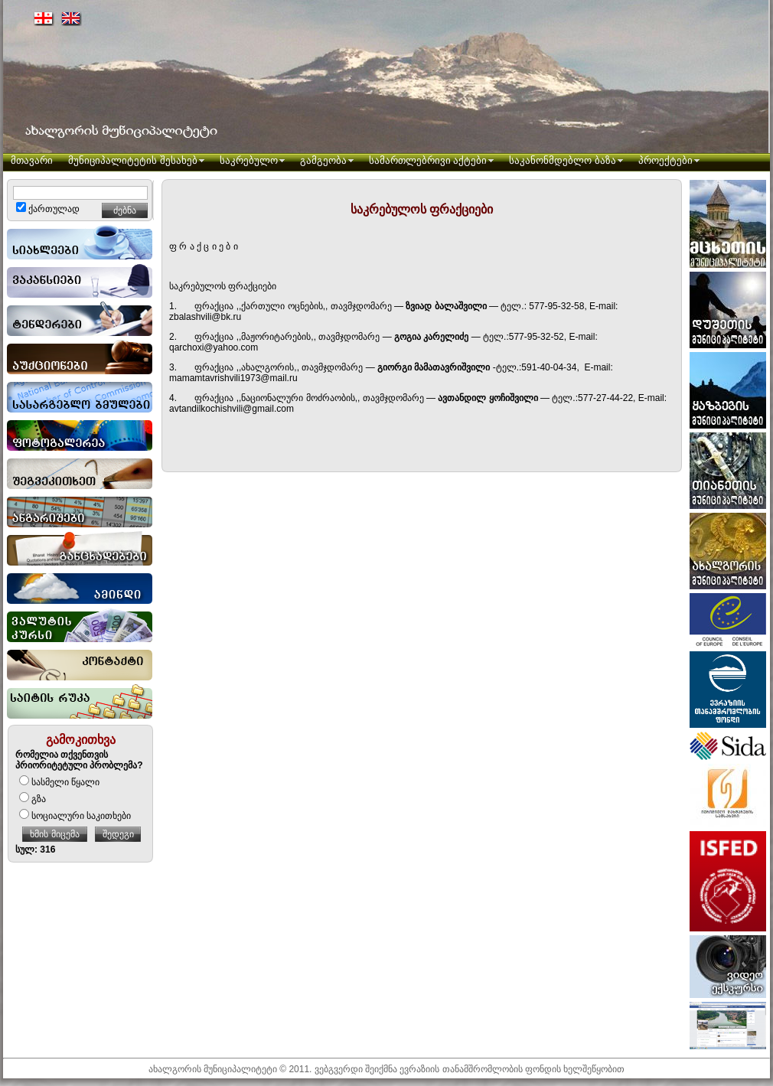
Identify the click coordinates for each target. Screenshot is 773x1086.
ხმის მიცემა (54, 834)
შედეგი (118, 834)
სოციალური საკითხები (75, 815)
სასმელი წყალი (59, 782)
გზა (32, 799)
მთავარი (32, 160)
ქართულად (48, 209)
